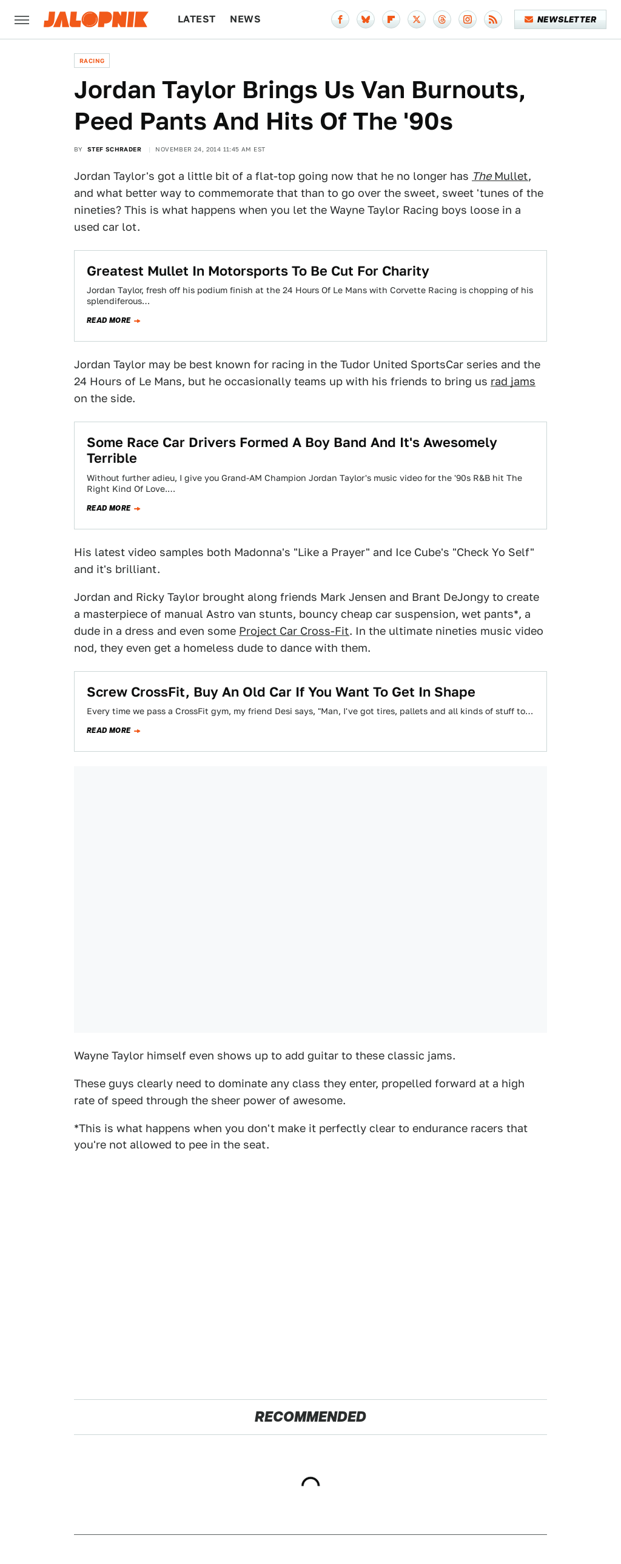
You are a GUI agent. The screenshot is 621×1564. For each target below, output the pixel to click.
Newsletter (561, 19)
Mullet (500, 176)
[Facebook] (340, 19)
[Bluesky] (366, 19)
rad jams (513, 381)
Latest (196, 19)
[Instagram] (467, 19)
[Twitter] (417, 19)
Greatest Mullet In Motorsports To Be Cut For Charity (258, 271)
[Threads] (442, 19)
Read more (109, 320)
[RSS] (493, 19)
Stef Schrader (114, 149)
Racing (91, 60)
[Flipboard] (391, 19)
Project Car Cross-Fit (294, 631)
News (245, 19)
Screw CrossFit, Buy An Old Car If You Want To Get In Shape (281, 692)
